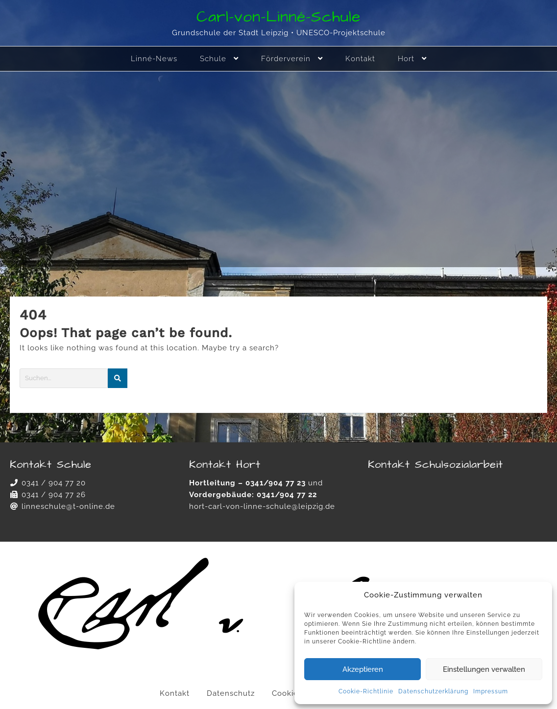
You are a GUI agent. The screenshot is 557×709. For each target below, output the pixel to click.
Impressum (490, 691)
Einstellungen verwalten (484, 669)
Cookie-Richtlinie (366, 691)
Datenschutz (231, 693)
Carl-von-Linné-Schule (278, 17)
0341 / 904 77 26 (54, 494)
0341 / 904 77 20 (54, 483)
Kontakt (175, 693)
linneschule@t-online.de (68, 506)
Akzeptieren (362, 669)
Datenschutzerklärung (433, 691)
